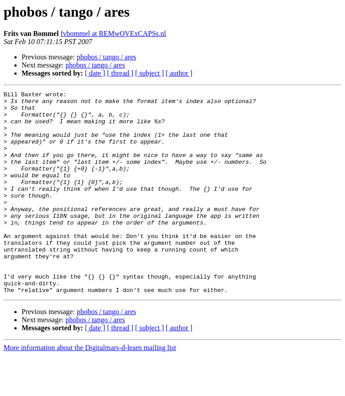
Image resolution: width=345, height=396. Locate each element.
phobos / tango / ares (106, 57)
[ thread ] (120, 73)
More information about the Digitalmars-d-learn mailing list (90, 388)
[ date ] (95, 73)
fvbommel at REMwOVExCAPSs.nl (113, 33)
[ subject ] (149, 73)
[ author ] (179, 73)
